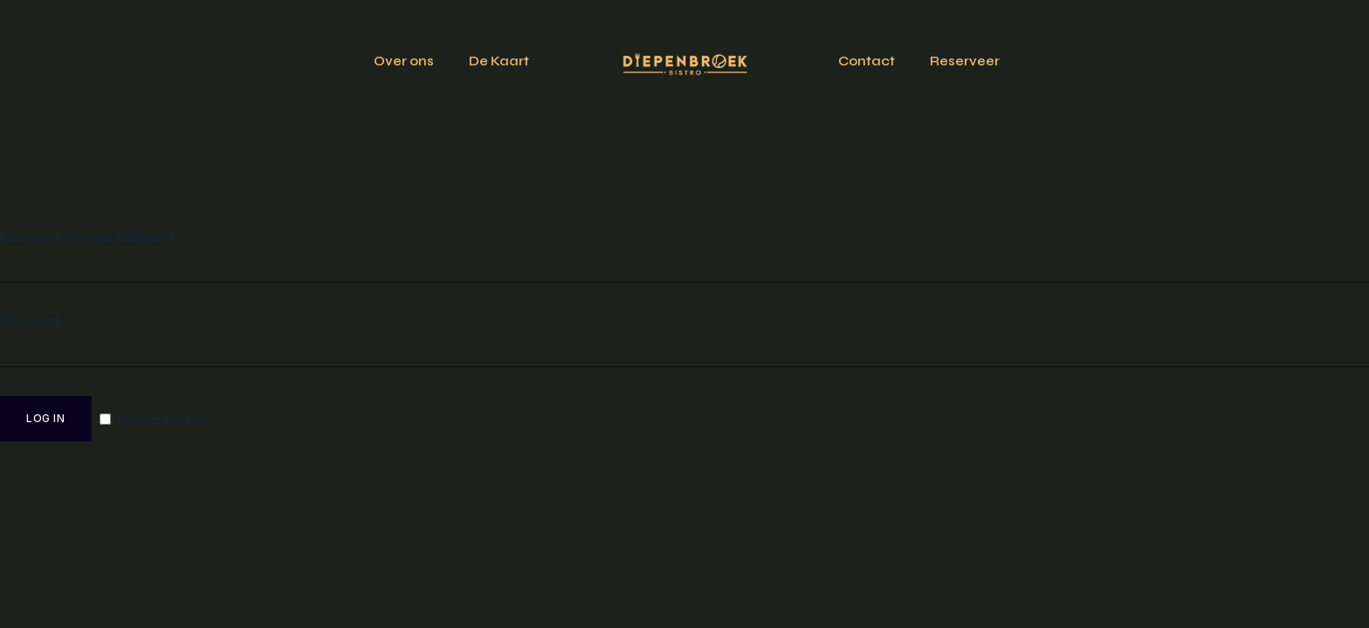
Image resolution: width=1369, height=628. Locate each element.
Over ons (404, 61)
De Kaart (499, 61)
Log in (45, 418)
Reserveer (965, 61)
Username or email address (87, 237)
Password (35, 320)
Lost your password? (63, 466)
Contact (866, 61)
